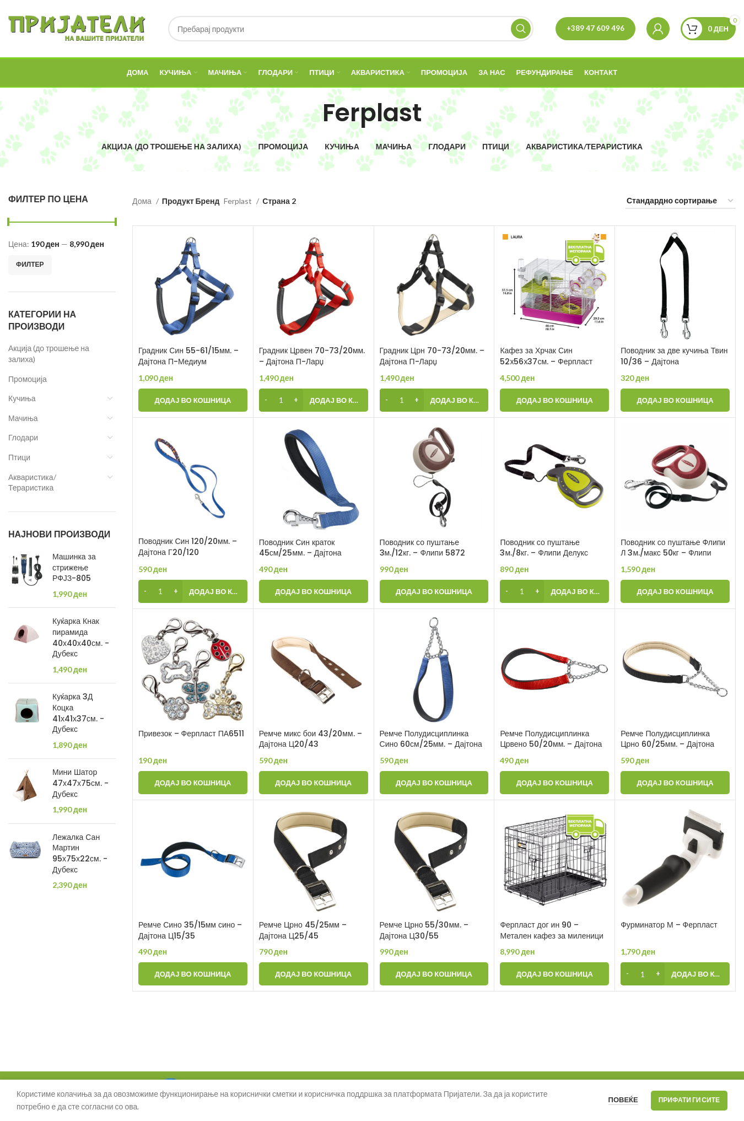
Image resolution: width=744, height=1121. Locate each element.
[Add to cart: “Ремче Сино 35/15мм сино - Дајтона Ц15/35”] (192, 973)
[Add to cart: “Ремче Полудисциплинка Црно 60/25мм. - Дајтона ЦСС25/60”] (675, 782)
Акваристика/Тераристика (32, 482)
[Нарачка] (681, 201)
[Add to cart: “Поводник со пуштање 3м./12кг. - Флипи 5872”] (434, 591)
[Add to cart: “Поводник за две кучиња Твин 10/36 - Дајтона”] (675, 400)
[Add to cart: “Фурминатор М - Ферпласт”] (675, 973)
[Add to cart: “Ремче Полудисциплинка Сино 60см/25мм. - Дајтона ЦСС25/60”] (434, 782)
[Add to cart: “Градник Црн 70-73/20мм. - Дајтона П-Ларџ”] (434, 400)
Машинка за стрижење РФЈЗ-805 (74, 568)
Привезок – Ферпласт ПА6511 (191, 733)
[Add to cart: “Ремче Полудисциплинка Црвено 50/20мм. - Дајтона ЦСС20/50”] (554, 782)
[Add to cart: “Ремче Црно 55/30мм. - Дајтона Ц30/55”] (434, 973)
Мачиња (23, 418)
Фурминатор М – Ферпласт (669, 924)
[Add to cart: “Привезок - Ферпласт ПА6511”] (192, 782)
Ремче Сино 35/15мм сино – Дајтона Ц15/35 (190, 930)
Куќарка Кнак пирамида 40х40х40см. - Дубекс (80, 637)
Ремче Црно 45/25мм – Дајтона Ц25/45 (303, 930)
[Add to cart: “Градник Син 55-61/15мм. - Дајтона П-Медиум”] (192, 400)
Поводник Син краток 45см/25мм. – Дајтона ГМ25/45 (300, 553)
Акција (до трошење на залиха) (48, 353)
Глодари (23, 437)
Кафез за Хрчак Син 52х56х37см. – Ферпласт (546, 356)
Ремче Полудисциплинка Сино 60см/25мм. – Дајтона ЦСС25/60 (431, 744)
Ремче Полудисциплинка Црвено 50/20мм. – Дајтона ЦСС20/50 (551, 744)
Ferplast (239, 201)
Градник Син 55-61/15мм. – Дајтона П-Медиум (188, 356)
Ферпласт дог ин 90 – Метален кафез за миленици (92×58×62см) (551, 935)
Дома (142, 201)
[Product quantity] (281, 400)
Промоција (27, 379)
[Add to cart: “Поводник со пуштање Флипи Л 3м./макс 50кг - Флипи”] (675, 591)
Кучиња (21, 398)
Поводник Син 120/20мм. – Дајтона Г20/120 (187, 547)
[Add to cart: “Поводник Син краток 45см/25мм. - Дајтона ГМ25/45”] (313, 591)
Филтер (30, 264)
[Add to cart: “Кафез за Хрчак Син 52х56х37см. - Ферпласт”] (554, 400)
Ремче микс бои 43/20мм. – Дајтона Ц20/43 (310, 739)
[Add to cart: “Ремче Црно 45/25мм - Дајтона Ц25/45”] (313, 973)
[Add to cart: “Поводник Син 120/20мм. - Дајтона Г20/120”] (192, 591)
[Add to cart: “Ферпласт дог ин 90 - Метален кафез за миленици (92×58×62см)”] (554, 973)
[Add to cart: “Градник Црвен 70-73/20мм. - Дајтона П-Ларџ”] (313, 400)
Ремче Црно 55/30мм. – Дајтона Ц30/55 (424, 930)
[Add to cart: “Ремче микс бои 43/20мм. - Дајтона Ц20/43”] (313, 782)
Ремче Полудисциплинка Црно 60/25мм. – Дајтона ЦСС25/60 (667, 744)
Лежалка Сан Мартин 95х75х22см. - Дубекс (79, 853)
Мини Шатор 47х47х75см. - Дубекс (80, 783)
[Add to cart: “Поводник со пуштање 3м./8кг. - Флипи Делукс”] (554, 591)
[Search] (350, 28)
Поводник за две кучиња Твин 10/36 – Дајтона (674, 356)
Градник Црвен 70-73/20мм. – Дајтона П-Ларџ (312, 356)
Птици (19, 457)
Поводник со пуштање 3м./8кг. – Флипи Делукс (544, 548)
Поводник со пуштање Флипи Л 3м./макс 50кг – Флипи (673, 548)
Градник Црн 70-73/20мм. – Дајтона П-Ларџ (432, 356)
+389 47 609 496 (595, 28)
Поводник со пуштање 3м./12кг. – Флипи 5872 (422, 548)
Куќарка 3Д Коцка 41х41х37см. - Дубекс (78, 713)
